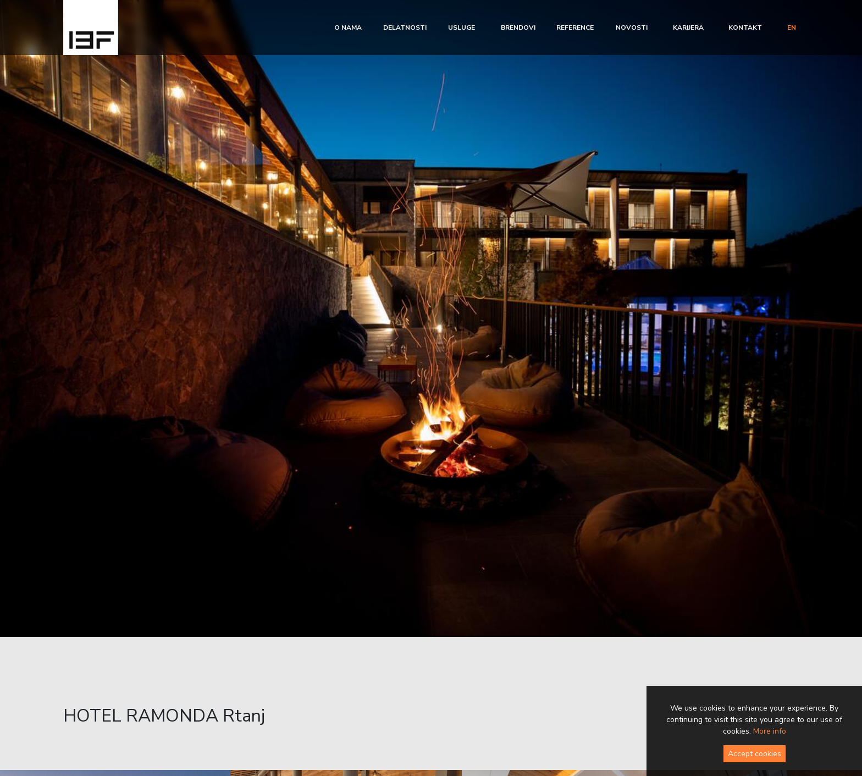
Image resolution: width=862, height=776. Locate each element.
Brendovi (518, 27)
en (791, 27)
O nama (348, 27)
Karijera (688, 27)
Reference (575, 27)
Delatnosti (405, 27)
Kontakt (745, 27)
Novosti (632, 27)
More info (769, 731)
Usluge (461, 27)
